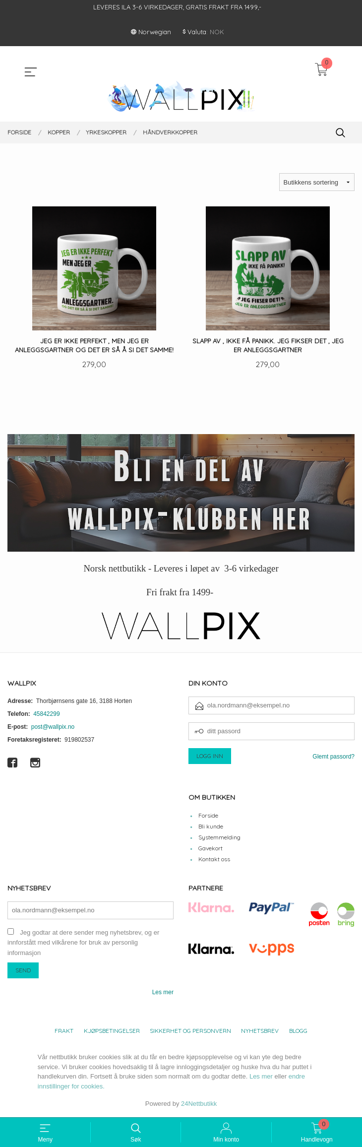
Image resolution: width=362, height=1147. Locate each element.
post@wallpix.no (53, 727)
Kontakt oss (214, 860)
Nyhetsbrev (260, 1031)
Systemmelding (219, 838)
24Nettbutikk (199, 1104)
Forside (208, 816)
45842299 (46, 714)
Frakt (64, 1031)
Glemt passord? (333, 757)
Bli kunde (210, 827)
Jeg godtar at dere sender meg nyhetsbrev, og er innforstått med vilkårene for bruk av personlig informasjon (83, 943)
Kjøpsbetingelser (112, 1031)
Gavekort (210, 849)
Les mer (163, 993)
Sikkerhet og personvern (190, 1031)
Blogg (298, 1031)
